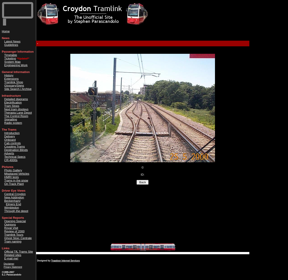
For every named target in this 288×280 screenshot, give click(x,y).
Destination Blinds (16, 150)
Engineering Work (16, 65)
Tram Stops (11, 106)
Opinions (10, 224)
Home (6, 31)
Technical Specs (15, 156)
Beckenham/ (12, 200)
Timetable (10, 55)
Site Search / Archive (18, 89)
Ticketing (10, 58)
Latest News (12, 41)
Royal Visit (11, 228)
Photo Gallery (13, 170)
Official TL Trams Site (18, 251)
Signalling (10, 119)
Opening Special (15, 221)
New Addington (14, 197)
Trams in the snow (16, 180)
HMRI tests (11, 177)
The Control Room (16, 116)
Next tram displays (16, 109)
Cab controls (12, 143)
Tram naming (12, 241)
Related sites (12, 255)
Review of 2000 (14, 231)
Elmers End (13, 204)
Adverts (9, 153)
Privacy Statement (13, 267)
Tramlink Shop (13, 82)
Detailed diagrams (16, 99)
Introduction (12, 133)
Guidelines (11, 45)
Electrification (13, 102)
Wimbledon (11, 207)
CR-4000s (11, 160)
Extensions (11, 78)
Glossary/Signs (14, 85)
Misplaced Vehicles (16, 173)
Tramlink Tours (14, 234)
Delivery (9, 136)
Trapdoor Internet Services (65, 260)
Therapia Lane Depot (18, 112)
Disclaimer (9, 264)
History (8, 75)
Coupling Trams (14, 146)
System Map (12, 62)
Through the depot (16, 211)
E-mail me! (11, 258)
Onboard (10, 139)
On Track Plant (14, 184)
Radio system (13, 123)
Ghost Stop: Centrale (18, 238)
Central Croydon (15, 194)
